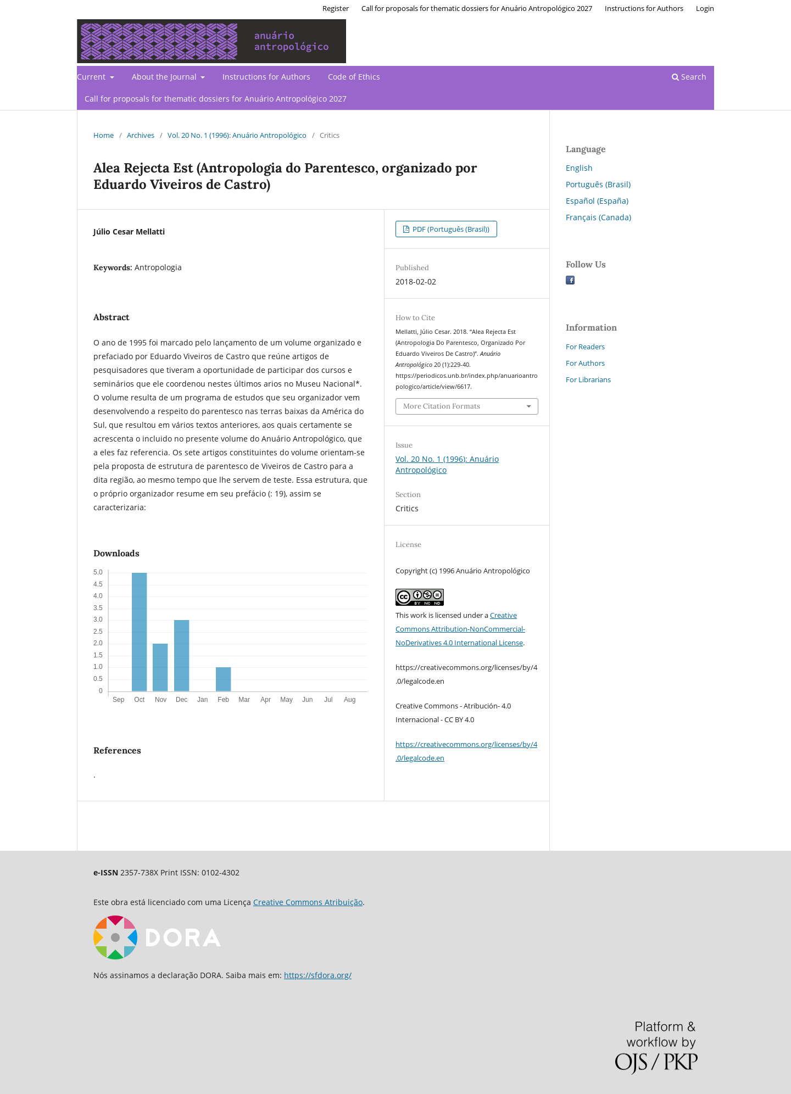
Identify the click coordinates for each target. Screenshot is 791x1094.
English (579, 168)
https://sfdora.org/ (318, 975)
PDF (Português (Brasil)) (450, 229)
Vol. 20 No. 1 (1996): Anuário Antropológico (237, 135)
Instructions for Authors (266, 76)
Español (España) (597, 201)
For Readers (585, 346)
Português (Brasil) (598, 184)
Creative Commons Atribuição (308, 902)
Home (103, 135)
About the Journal (165, 76)
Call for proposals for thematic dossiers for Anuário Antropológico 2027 (216, 98)
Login (705, 8)
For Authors (585, 363)
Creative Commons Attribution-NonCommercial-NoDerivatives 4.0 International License (460, 629)
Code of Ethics (354, 76)
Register (335, 8)
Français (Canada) (598, 217)
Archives (140, 135)
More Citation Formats (441, 406)
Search (689, 76)
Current (92, 76)
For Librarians (588, 379)
